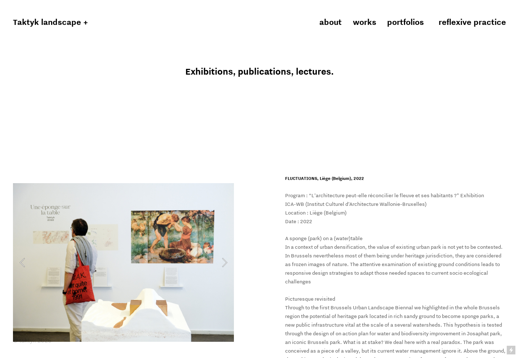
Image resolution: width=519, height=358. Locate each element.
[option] (123, 262)
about (330, 22)
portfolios (405, 22)
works (368, 22)
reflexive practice (472, 22)
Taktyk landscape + (50, 22)
